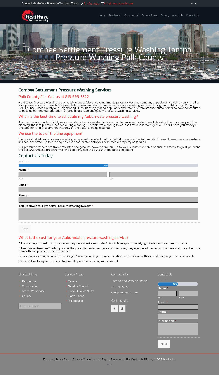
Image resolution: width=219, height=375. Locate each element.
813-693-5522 (119, 287)
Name (24, 169)
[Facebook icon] (192, 3)
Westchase (75, 300)
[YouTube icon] (196, 3)
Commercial (30, 286)
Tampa (72, 281)
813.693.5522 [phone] (92, 3)
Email (23, 184)
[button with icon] (114, 308)
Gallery (26, 296)
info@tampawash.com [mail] (118, 3)
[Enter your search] (40, 306)
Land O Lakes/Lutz (81, 291)
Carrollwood (76, 296)
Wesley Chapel (78, 286)
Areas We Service (33, 291)
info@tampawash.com (124, 292)
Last (112, 178)
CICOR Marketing (165, 359)
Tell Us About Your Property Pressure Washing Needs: (56, 206)
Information (167, 321)
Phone (24, 195)
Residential (29, 281)
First (21, 178)
